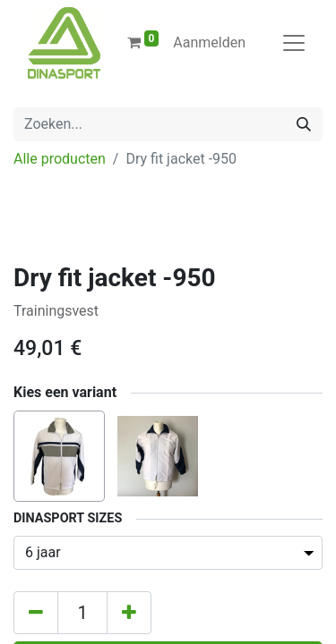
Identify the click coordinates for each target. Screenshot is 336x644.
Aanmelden (209, 42)
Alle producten (59, 158)
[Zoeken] (304, 124)
